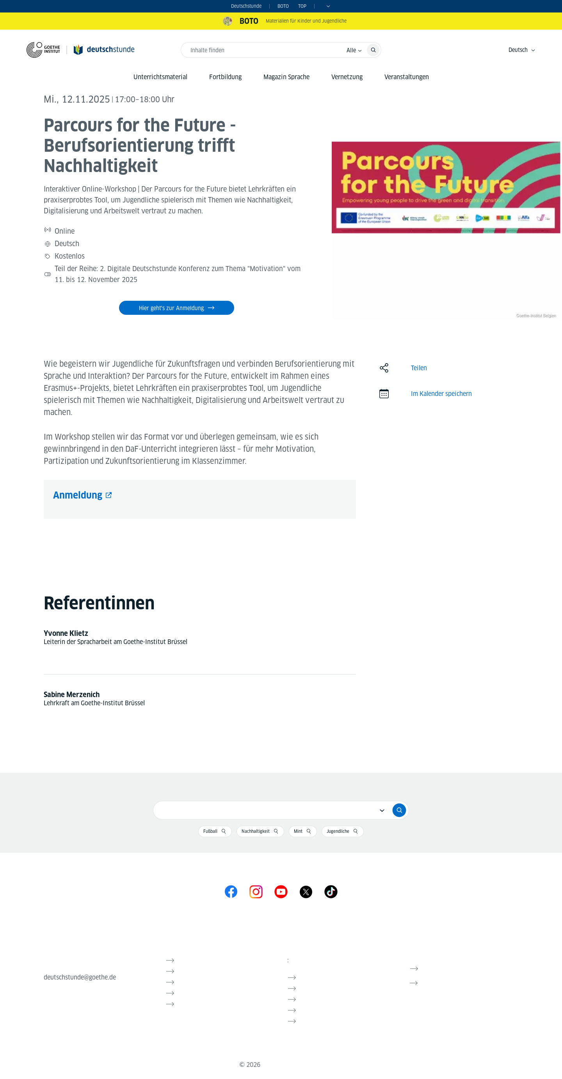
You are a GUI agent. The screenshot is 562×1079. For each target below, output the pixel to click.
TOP (302, 6)
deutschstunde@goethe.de (80, 973)
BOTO (283, 6)
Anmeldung (77, 490)
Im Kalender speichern (441, 389)
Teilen (419, 363)
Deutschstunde (246, 6)
